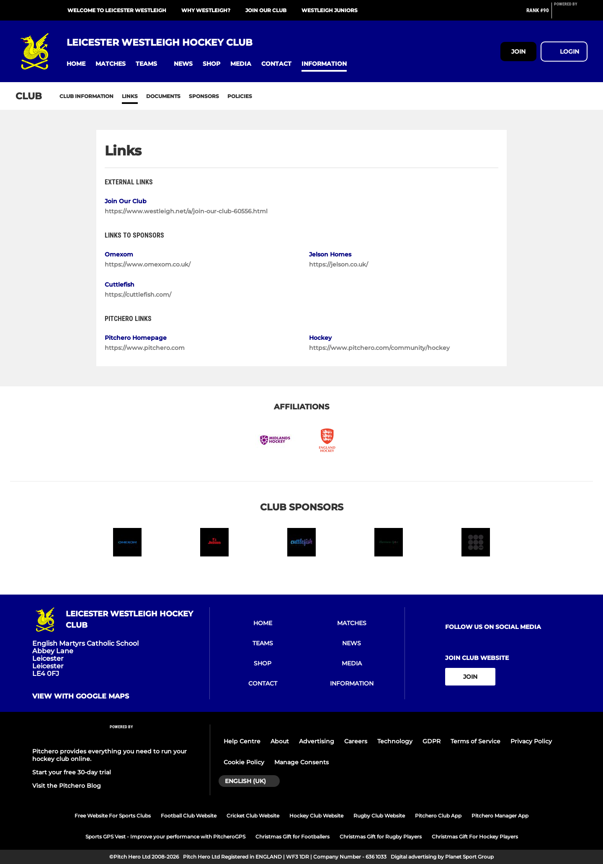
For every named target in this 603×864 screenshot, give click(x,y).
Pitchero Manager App (500, 815)
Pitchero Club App (438, 815)
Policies (239, 96)
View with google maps (80, 696)
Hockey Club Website (316, 815)
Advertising (316, 741)
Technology (394, 741)
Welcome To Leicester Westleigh (116, 10)
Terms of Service (475, 741)
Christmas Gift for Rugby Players (381, 836)
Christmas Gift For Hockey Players (475, 836)
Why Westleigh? (205, 10)
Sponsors (204, 96)
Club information (86, 96)
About (280, 741)
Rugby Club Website (379, 815)
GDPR (432, 741)
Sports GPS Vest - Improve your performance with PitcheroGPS (165, 836)
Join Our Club (265, 10)
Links (130, 96)
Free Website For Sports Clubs (113, 815)
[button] (76, 64)
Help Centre (242, 741)
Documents (163, 96)
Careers (355, 741)
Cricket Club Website (253, 815)
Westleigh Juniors (330, 10)
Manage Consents (301, 762)
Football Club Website (188, 815)
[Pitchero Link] (571, 14)
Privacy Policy (531, 741)
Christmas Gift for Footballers (292, 836)
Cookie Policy (244, 762)
